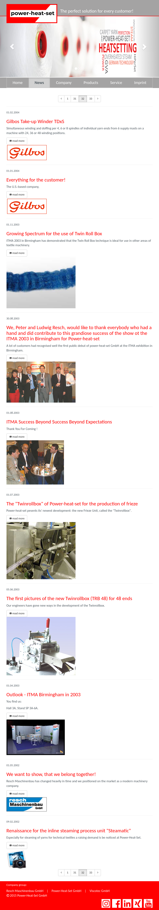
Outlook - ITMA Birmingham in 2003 (43, 694)
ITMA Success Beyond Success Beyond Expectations (59, 422)
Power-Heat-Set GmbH (66, 891)
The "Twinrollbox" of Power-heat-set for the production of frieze (72, 504)
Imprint (140, 82)
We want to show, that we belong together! (51, 774)
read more (17, 141)
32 (82, 98)
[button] (12, 46)
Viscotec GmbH (100, 891)
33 (90, 98)
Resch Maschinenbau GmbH (24, 891)
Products (91, 82)
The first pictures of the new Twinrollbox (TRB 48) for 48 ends (69, 598)
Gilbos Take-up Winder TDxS (35, 121)
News (39, 82)
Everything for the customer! (36, 180)
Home (18, 82)
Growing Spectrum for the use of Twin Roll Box (54, 233)
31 (74, 98)
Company (63, 82)
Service (116, 82)
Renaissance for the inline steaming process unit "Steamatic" (68, 830)
